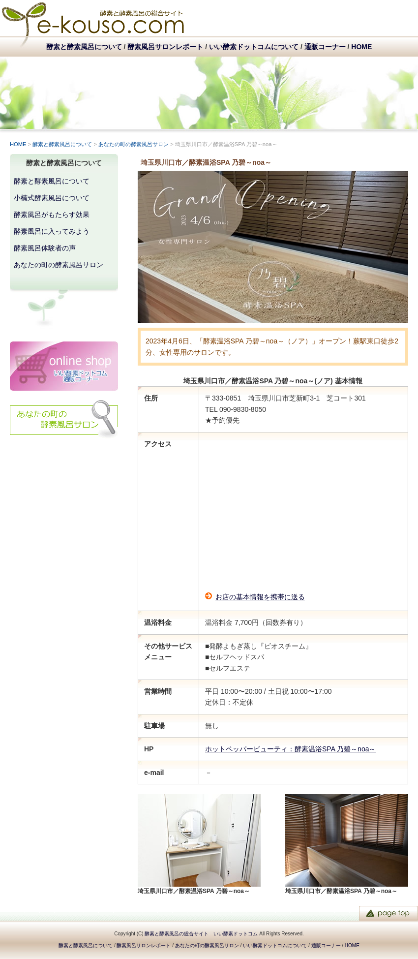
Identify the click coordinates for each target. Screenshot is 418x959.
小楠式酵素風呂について (52, 198)
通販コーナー (325, 47)
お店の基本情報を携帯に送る (260, 597)
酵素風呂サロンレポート (165, 47)
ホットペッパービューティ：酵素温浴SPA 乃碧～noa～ (290, 749)
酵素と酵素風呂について (84, 47)
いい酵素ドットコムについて (254, 47)
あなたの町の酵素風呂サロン (133, 144)
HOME (361, 47)
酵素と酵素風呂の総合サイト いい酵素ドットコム (201, 933)
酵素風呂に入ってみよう (52, 231)
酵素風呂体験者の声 (45, 248)
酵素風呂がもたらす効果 (52, 214)
